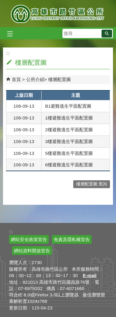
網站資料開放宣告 (32, 250)
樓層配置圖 (59, 79)
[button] (107, 34)
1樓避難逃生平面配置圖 (69, 117)
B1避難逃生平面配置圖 (68, 106)
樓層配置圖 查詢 (91, 184)
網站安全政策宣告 (29, 239)
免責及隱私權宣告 (72, 239)
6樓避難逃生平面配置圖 (69, 164)
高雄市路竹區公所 (58, 13)
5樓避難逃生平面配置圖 (69, 153)
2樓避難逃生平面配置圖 (69, 129)
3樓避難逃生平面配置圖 (69, 141)
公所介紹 (35, 79)
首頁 (16, 79)
